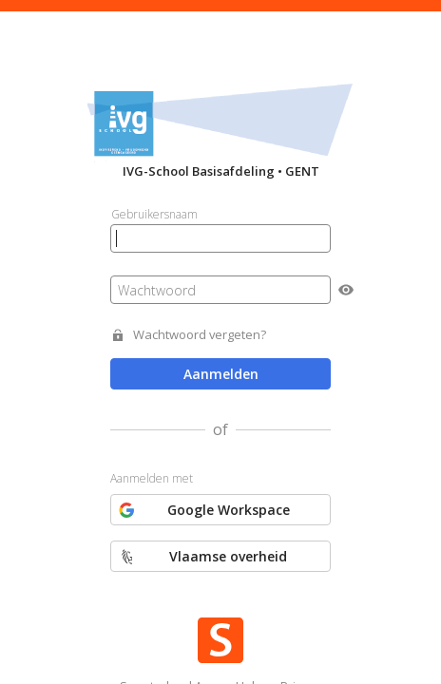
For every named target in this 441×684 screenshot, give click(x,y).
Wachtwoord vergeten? (199, 335)
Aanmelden (221, 374)
